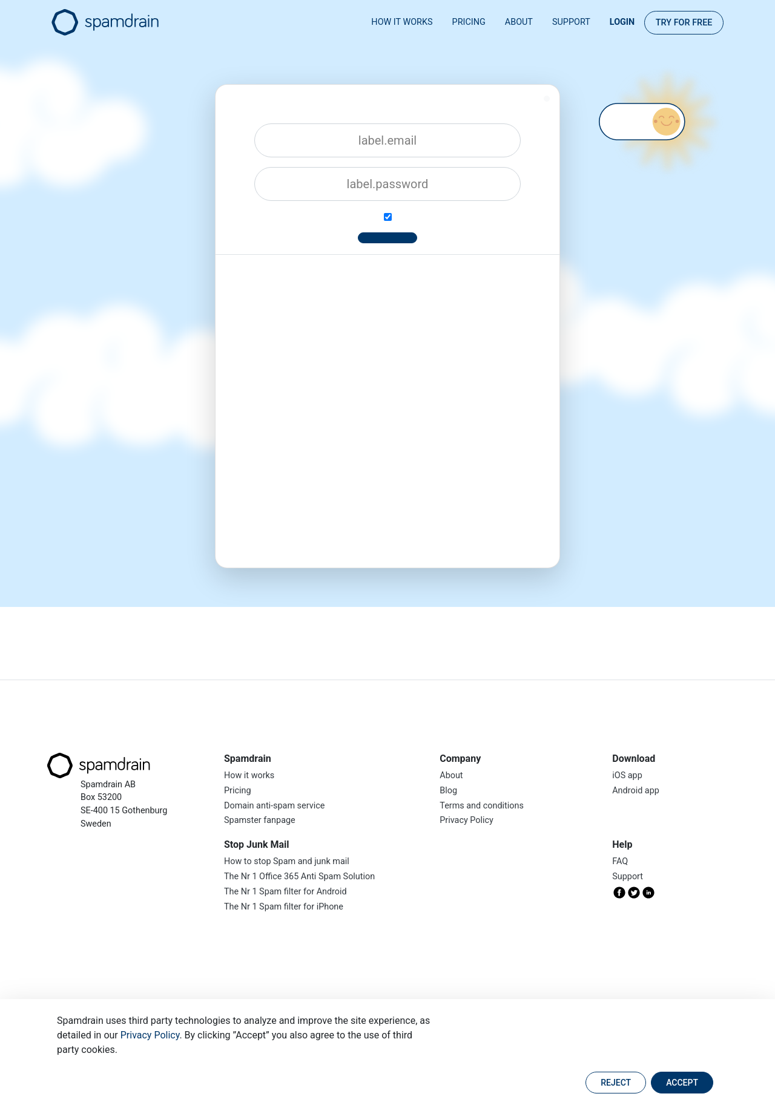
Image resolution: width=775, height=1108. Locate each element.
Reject (616, 1082)
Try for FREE (684, 23)
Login (622, 22)
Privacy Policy (150, 1035)
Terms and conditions (482, 806)
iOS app (627, 775)
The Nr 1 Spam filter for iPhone (283, 907)
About (519, 22)
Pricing (469, 22)
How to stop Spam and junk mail (286, 861)
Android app (635, 790)
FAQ (620, 861)
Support (571, 22)
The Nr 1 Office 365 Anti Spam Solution (299, 876)
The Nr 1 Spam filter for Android (285, 892)
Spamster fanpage (259, 820)
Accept (682, 1082)
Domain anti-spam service (274, 806)
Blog (448, 790)
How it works (401, 22)
